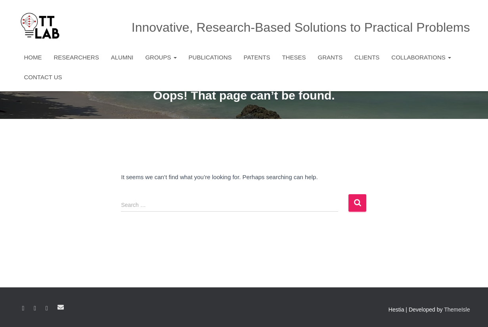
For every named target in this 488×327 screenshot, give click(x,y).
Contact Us (43, 77)
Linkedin (35, 308)
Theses (294, 57)
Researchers (76, 57)
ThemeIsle (457, 309)
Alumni (122, 57)
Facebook (23, 308)
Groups (160, 57)
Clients (366, 57)
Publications (210, 57)
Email (61, 307)
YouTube (47, 308)
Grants (330, 57)
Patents (257, 57)
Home (33, 57)
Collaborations (421, 57)
